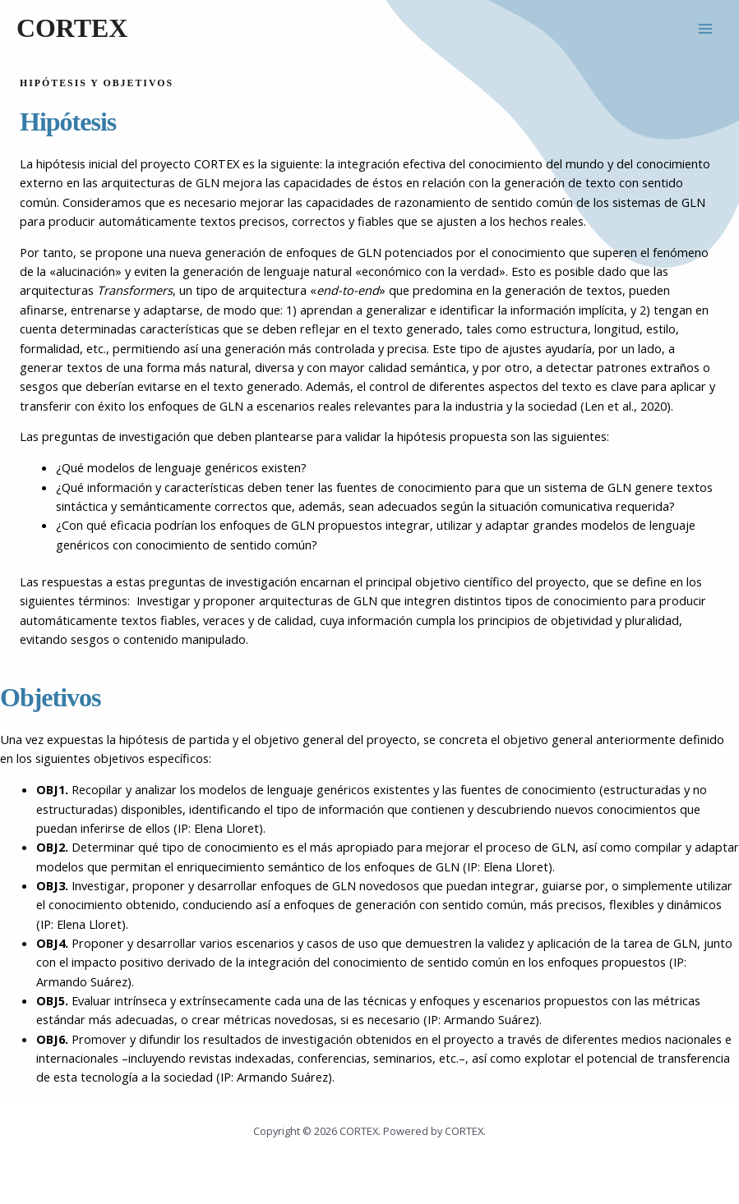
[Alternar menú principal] (705, 28)
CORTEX (71, 28)
